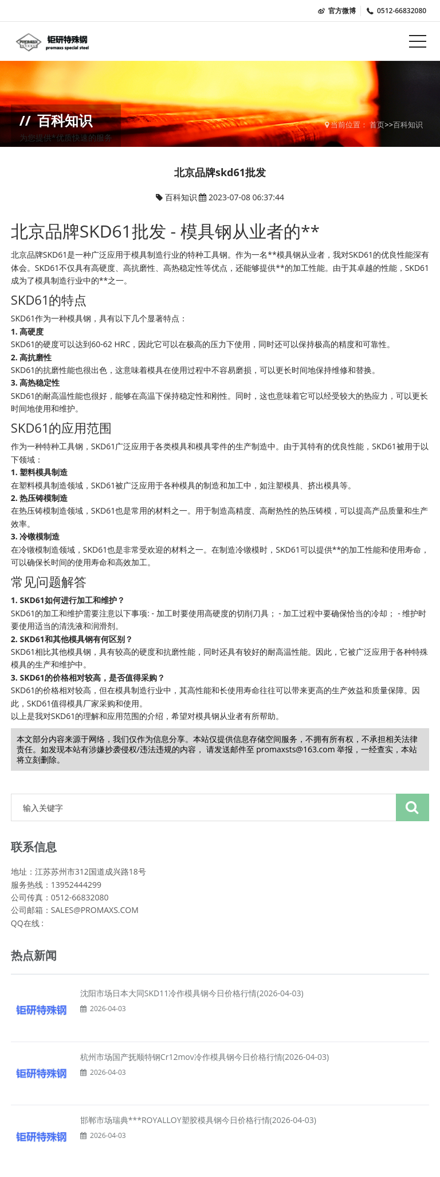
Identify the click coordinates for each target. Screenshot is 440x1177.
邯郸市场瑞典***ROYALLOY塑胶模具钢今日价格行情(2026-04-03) (198, 1119)
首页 (377, 124)
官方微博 (336, 10)
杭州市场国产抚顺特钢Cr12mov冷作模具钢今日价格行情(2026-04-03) (204, 1056)
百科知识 (408, 124)
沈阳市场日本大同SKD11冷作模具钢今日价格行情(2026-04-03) (192, 993)
